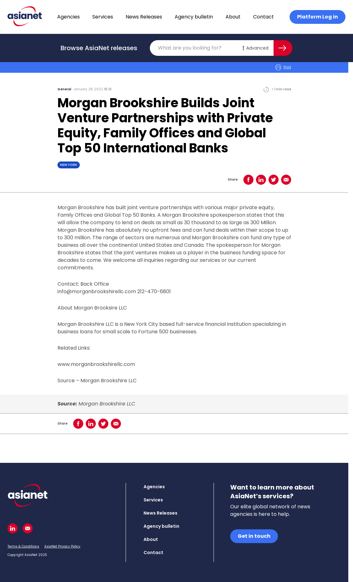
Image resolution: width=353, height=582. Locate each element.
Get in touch (254, 536)
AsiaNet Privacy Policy (62, 546)
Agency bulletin (194, 16)
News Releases (144, 16)
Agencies (68, 16)
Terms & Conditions (23, 546)
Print (283, 67)
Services (102, 16)
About (233, 16)
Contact (263, 16)
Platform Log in (317, 16)
